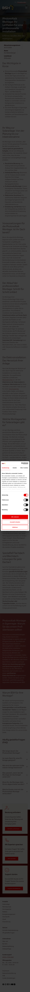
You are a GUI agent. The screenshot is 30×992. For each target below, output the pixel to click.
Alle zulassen (15, 517)
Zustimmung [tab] (5, 467)
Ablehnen (15, 527)
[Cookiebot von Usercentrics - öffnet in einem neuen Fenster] (21, 463)
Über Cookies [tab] (24, 467)
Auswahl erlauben (15, 522)
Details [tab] (15, 467)
